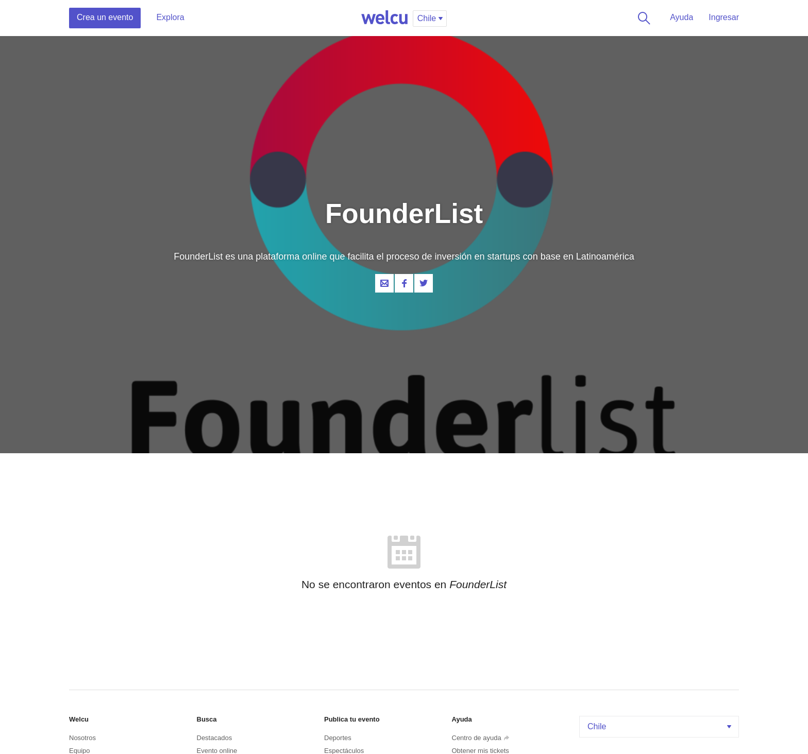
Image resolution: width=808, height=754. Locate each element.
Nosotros (82, 738)
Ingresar (724, 17)
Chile (660, 726)
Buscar (642, 18)
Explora (170, 17)
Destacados (214, 738)
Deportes (337, 738)
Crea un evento (105, 17)
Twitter (423, 283)
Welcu (384, 18)
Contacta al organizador (384, 283)
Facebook (404, 283)
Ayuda (681, 17)
